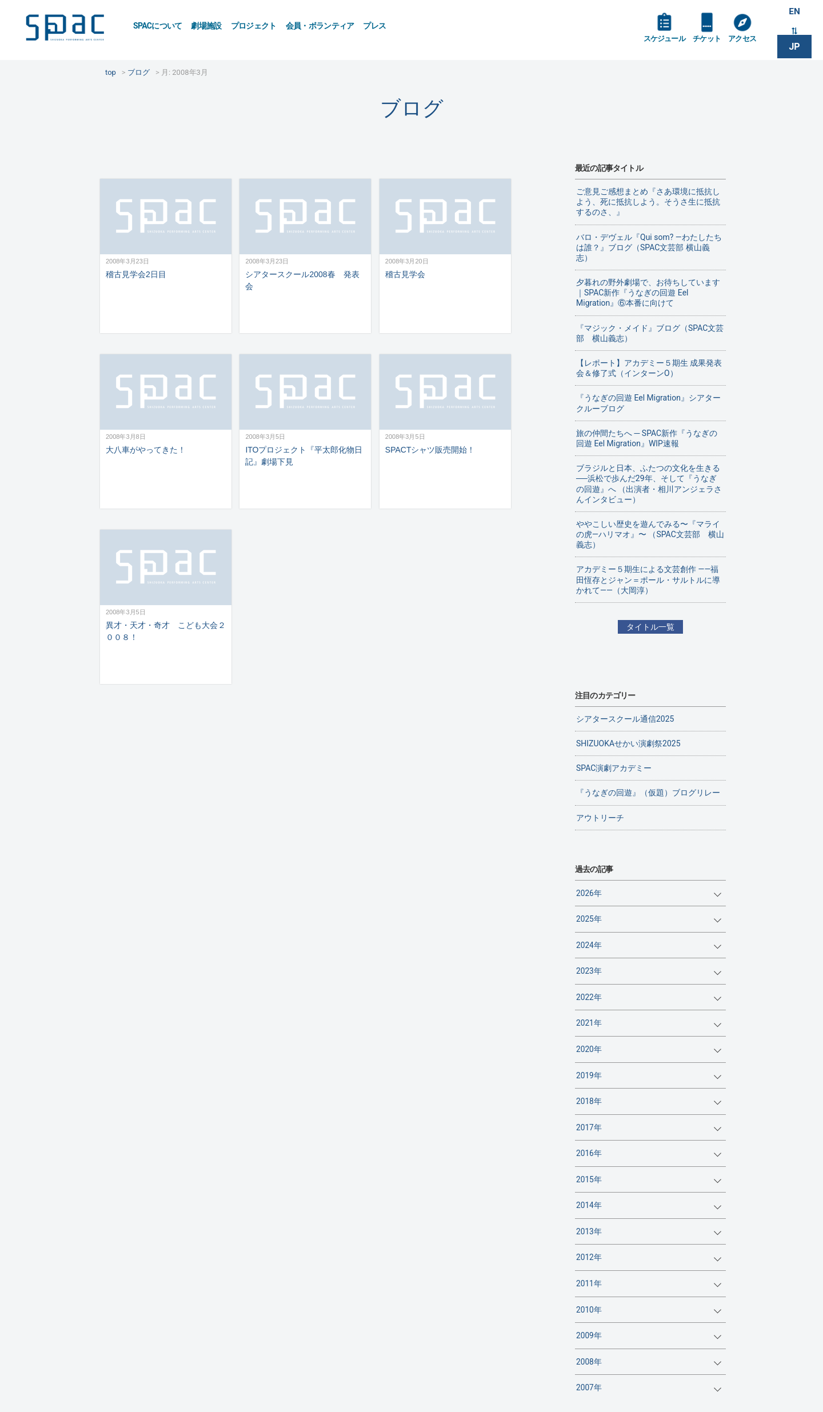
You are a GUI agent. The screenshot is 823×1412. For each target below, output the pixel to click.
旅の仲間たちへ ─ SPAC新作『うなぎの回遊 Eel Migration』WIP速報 (646, 438)
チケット (711, 41)
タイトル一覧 (650, 626)
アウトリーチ (600, 817)
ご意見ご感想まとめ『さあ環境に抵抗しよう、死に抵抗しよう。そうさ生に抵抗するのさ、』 (648, 202)
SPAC (71, 29)
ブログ (412, 108)
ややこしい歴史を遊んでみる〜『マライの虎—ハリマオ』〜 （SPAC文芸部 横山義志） (650, 534)
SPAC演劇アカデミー (614, 768)
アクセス (748, 41)
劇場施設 (206, 25)
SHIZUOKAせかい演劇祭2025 (628, 743)
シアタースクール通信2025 (625, 718)
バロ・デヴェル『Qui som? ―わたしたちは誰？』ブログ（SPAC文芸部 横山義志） (649, 247)
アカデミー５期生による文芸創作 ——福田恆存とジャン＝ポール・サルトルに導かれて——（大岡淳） (648, 579)
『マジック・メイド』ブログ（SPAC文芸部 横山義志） (650, 333)
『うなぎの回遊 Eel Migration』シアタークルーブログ (648, 403)
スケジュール (666, 41)
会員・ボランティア (320, 25)
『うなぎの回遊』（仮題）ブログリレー (648, 792)
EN (794, 12)
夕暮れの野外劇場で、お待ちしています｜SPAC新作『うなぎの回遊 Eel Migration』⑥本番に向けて (648, 292)
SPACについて (157, 25)
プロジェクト (254, 25)
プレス (374, 25)
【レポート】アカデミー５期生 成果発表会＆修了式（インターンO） (649, 368)
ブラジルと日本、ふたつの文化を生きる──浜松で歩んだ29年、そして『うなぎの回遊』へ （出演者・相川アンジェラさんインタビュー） (649, 483)
